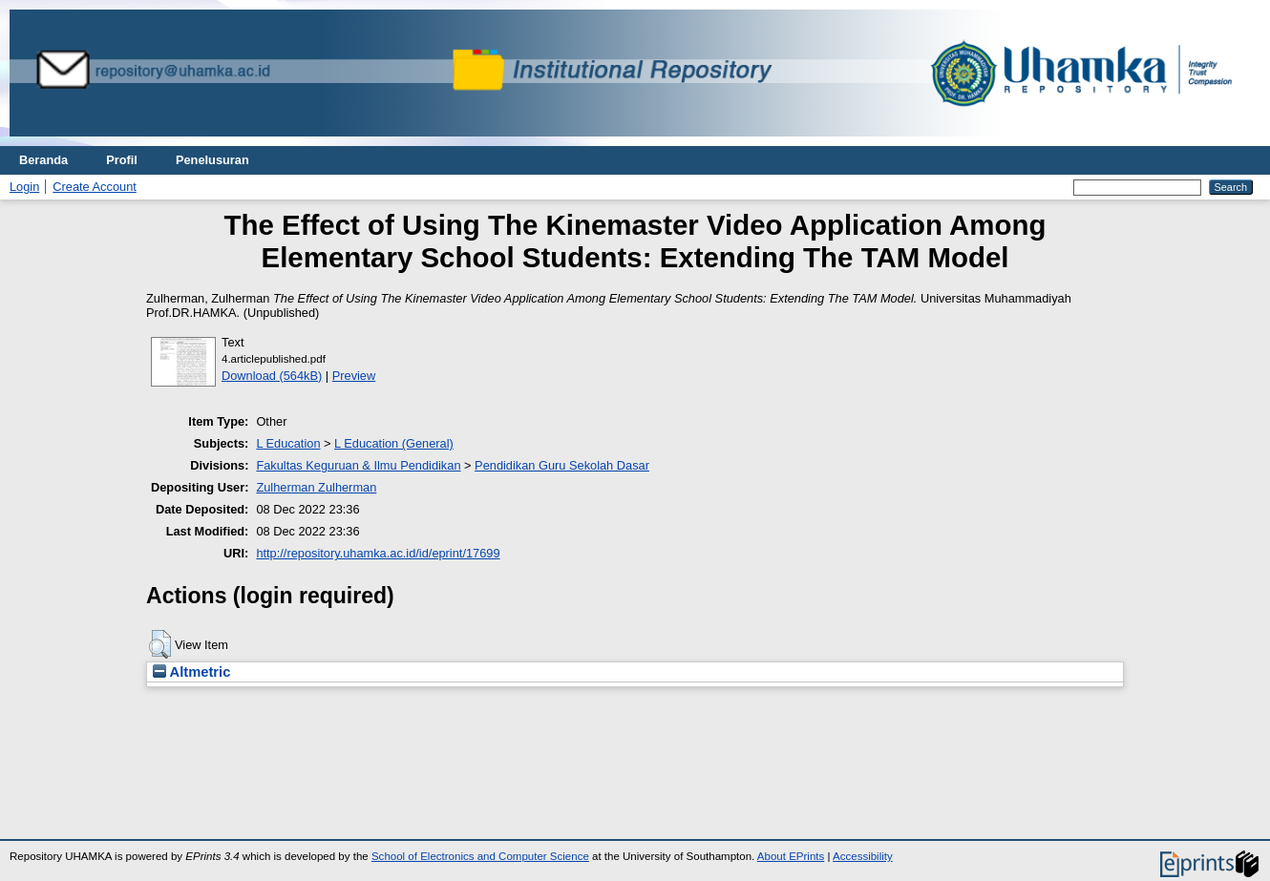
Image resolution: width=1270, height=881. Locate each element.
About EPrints (790, 856)
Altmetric (191, 672)
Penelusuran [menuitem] (212, 160)
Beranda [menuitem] (43, 160)
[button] (160, 644)
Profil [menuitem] (122, 160)
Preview (354, 375)
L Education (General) (394, 443)
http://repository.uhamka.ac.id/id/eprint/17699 (377, 553)
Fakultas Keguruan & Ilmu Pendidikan (358, 465)
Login (24, 186)
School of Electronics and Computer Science (480, 856)
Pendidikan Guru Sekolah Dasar (562, 465)
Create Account (95, 186)
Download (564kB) (272, 375)
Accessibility (863, 856)
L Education (288, 443)
